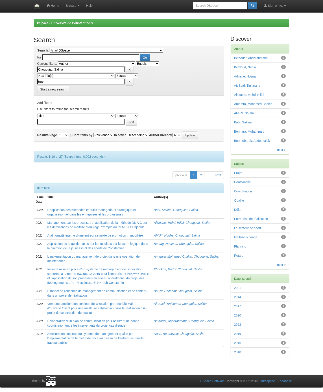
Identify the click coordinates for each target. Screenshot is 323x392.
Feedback (285, 381)
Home (53, 5)
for (39, 57)
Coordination (243, 191)
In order (120, 135)
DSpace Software (212, 381)
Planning (240, 246)
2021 (237, 288)
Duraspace (267, 381)
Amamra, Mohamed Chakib (173, 256)
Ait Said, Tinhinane (167, 304)
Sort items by (82, 135)
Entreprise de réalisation (251, 219)
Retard (239, 255)
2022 (237, 324)
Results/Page (47, 135)
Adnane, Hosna (245, 76)
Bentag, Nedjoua (165, 244)
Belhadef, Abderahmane (171, 321)
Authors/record (160, 135)
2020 (237, 315)
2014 (237, 297)
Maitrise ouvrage (246, 237)
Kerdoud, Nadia (245, 67)
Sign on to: (275, 5)
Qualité (239, 200)
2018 (237, 352)
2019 (237, 334)
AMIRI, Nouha (164, 235)
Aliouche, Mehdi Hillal (169, 222)
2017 (237, 306)
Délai (237, 209)
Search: (43, 50)
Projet (238, 173)
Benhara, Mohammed (249, 131)
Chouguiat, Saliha (185, 210)
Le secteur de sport (247, 228)
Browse (72, 5)
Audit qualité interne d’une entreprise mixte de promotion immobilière (95, 235)
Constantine (242, 182)
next (218, 175)
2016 (237, 343)
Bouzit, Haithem (165, 291)
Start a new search (53, 89)
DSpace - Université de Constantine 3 (65, 23)
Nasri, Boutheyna (166, 334)
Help (89, 5)
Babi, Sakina (163, 210)
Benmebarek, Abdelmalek (252, 140)
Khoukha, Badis (165, 269)
